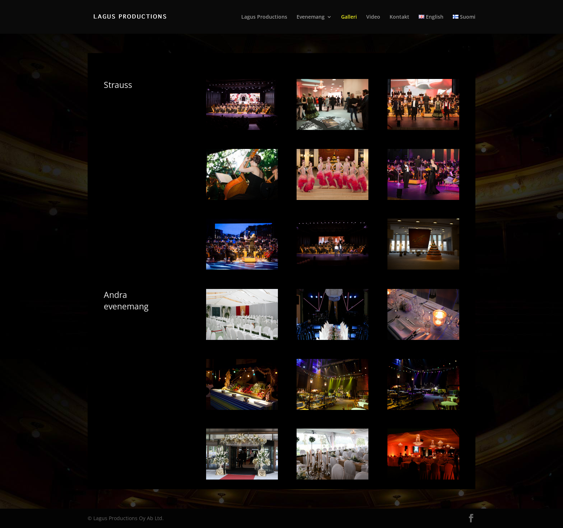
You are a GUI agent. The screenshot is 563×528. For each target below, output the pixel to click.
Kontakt (399, 17)
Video (373, 17)
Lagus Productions (264, 17)
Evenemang (311, 17)
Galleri (349, 17)
